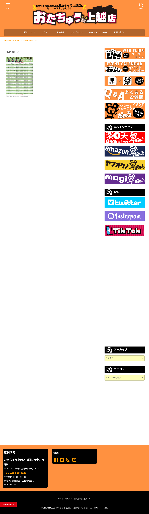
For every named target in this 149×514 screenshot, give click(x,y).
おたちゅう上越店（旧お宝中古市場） (73, 508)
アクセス (46, 32)
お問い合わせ (120, 32)
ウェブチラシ (77, 32)
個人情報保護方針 (82, 499)
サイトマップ (64, 499)
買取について (29, 32)
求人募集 (60, 32)
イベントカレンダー (98, 32)
